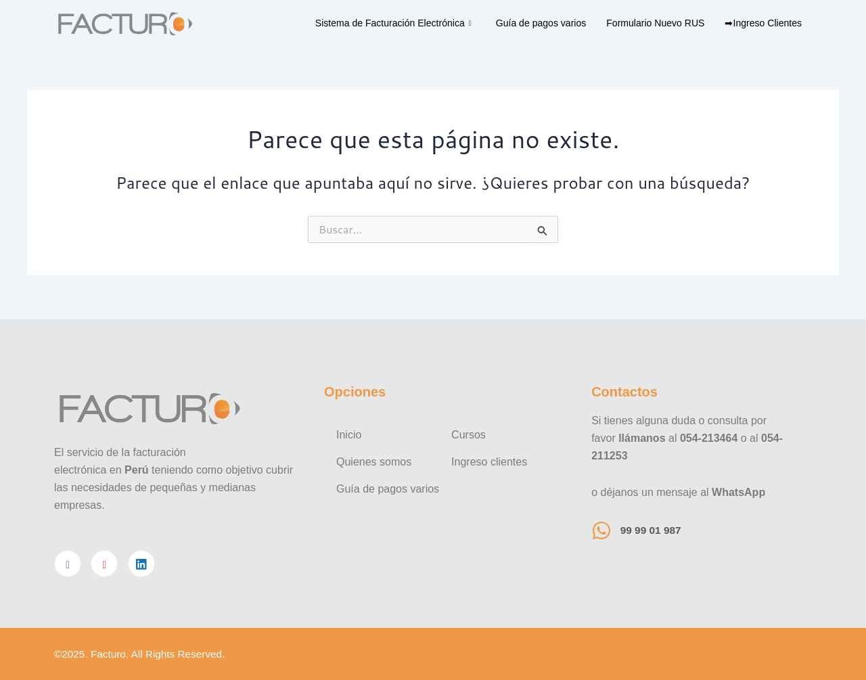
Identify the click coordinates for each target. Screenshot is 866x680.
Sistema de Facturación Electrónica (370, 23)
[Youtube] (104, 562)
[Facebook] (67, 562)
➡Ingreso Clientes (761, 22)
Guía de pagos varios (526, 22)
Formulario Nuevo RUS (647, 22)
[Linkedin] (141, 562)
